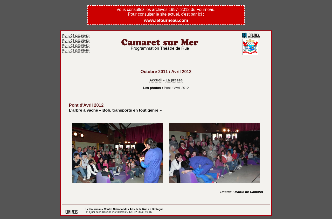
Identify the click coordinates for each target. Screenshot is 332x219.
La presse (174, 80)
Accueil (155, 80)
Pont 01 (75, 50)
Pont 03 (75, 40)
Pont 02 (75, 45)
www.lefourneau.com (166, 20)
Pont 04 (75, 35)
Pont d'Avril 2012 (176, 88)
